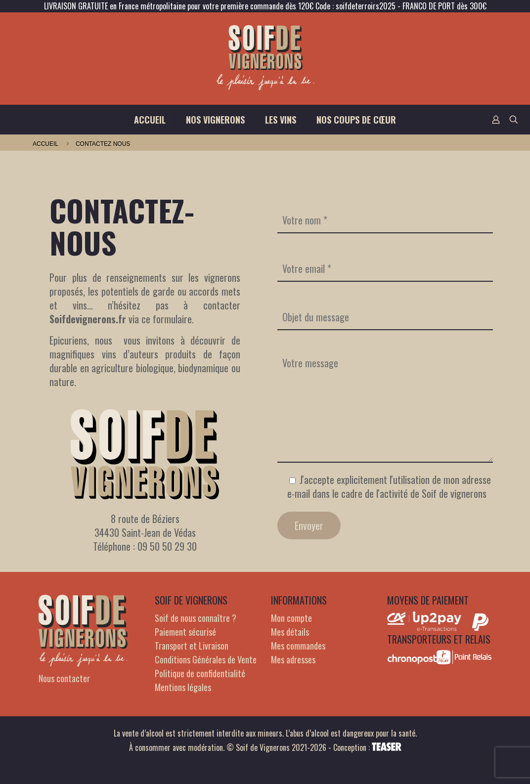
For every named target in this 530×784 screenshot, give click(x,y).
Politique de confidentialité (200, 673)
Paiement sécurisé (185, 631)
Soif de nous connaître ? (195, 617)
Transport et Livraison (191, 645)
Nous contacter (64, 678)
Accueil (45, 143)
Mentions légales (183, 687)
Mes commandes (298, 645)
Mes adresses (293, 659)
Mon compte (291, 617)
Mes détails (290, 631)
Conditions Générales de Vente (206, 659)
